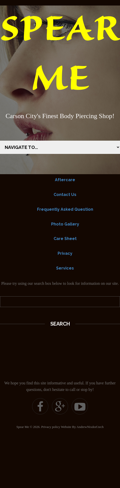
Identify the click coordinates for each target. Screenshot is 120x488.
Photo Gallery (65, 224)
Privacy (65, 253)
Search (60, 324)
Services (65, 268)
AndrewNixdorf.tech (90, 427)
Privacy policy (50, 427)
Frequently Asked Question (65, 209)
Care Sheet (65, 238)
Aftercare (65, 179)
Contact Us (65, 194)
